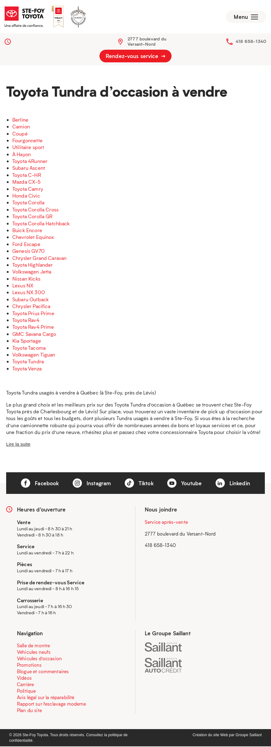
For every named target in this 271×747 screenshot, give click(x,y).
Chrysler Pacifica (31, 307)
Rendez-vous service (135, 57)
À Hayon (21, 155)
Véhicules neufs (34, 652)
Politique (26, 691)
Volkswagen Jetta (31, 272)
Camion (21, 127)
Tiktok (139, 483)
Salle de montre (33, 646)
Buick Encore (27, 230)
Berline (20, 120)
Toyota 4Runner (29, 161)
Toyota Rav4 (25, 320)
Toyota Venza (27, 369)
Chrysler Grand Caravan (39, 258)
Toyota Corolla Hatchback (41, 224)
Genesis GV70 (28, 251)
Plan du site (29, 711)
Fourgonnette (27, 141)
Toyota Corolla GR (32, 217)
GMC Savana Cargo (34, 334)
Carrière (25, 685)
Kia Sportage (26, 341)
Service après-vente (166, 523)
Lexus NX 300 (28, 293)
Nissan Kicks (26, 279)
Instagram (92, 483)
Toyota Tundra (28, 362)
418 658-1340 (251, 42)
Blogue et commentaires (43, 672)
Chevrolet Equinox (33, 238)
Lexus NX (22, 286)
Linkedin (233, 483)
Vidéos (24, 678)
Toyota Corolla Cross (35, 210)
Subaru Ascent (28, 168)
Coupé (20, 134)
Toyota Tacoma (29, 348)
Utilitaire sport (28, 148)
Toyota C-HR (26, 175)
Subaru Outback (30, 300)
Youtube (184, 483)
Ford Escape (26, 244)
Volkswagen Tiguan (33, 355)
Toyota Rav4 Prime (33, 327)
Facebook (40, 483)
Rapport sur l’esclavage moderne (51, 704)
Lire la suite (18, 444)
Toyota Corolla (28, 203)
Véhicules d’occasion (39, 659)
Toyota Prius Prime (33, 314)
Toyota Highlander (32, 265)
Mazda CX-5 (26, 182)
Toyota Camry (27, 189)
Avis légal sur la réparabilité (46, 698)
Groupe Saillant (249, 735)
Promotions (29, 665)
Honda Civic (26, 196)
